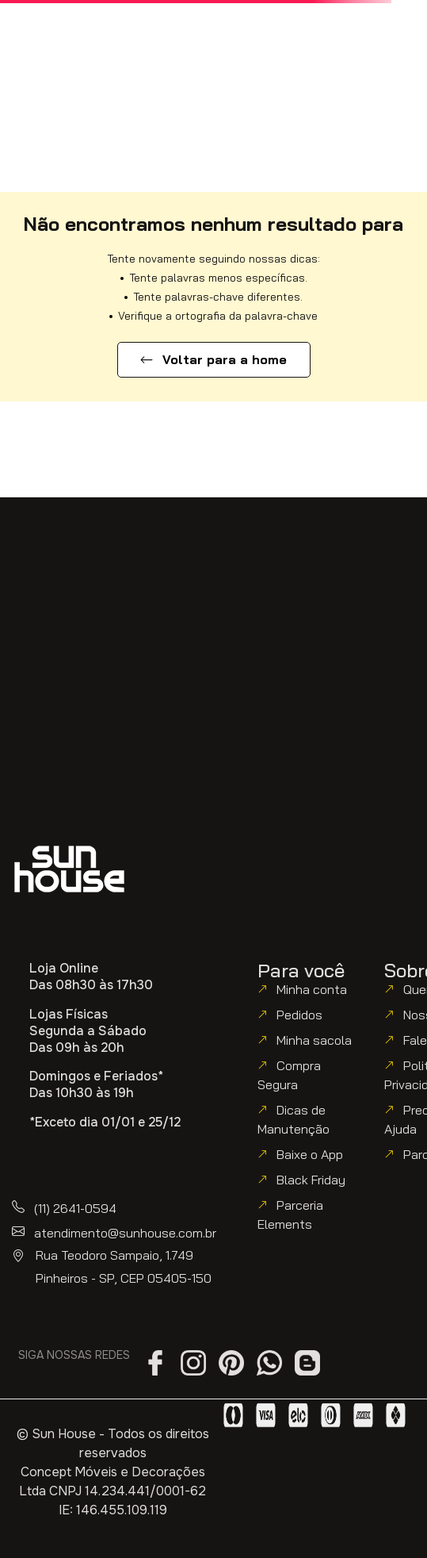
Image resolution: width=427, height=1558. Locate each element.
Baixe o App (309, 1154)
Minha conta (311, 989)
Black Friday (310, 1180)
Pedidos (299, 1015)
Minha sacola (314, 1040)
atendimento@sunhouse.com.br (125, 1233)
